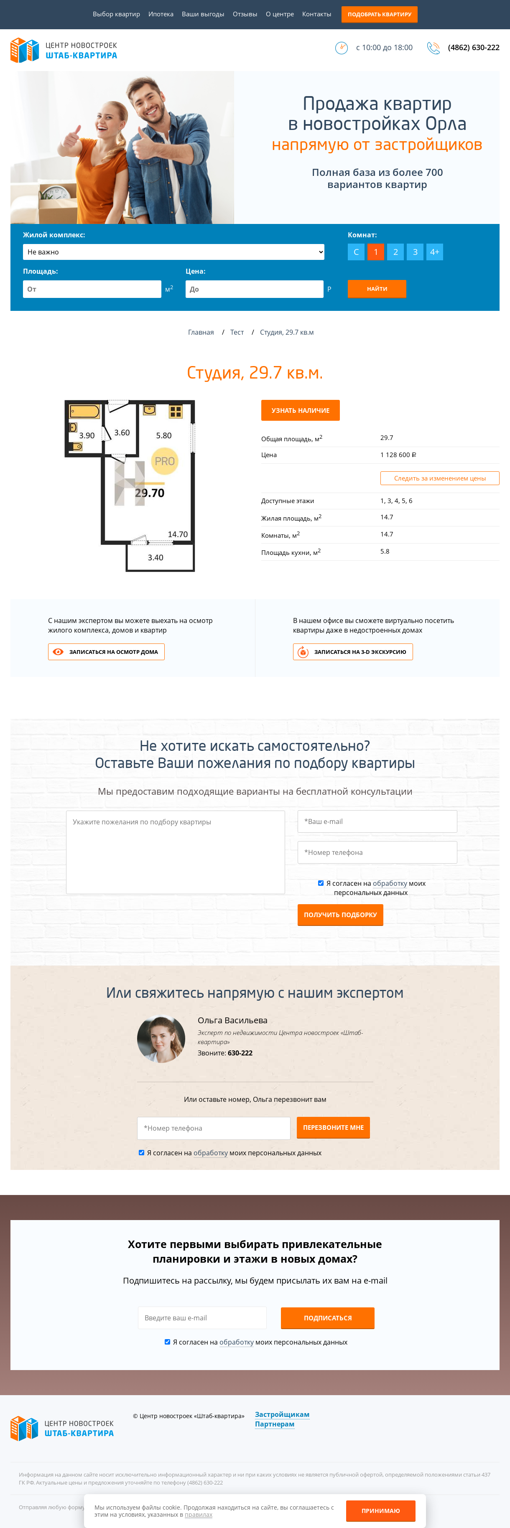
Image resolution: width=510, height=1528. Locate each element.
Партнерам (275, 1424)
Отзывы (245, 14)
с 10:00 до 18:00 (384, 47)
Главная (201, 332)
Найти (377, 288)
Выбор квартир (116, 14)
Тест (237, 332)
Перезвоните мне (333, 1127)
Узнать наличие (300, 410)
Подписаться (328, 1318)
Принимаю (381, 1511)
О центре (280, 14)
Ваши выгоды (203, 14)
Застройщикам (282, 1414)
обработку (390, 883)
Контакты (317, 14)
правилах (198, 1514)
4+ (434, 251)
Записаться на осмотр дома (113, 652)
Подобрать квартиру (379, 14)
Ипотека (160, 14)
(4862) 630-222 (474, 47)
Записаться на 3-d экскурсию (360, 652)
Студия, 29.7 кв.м (288, 332)
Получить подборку (340, 914)
